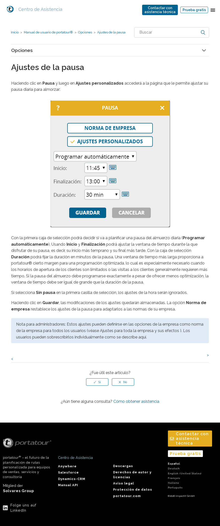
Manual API (68, 485)
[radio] (97, 382)
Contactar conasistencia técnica (160, 10)
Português (175, 487)
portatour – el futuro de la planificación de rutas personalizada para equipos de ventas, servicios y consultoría (27, 458)
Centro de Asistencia (39, 9)
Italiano (173, 482)
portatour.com (127, 496)
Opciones (85, 32)
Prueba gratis (194, 10)
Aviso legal (123, 483)
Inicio (15, 32)
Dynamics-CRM (71, 479)
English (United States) (184, 473)
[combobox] (171, 32)
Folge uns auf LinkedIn (23, 508)
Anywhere (67, 466)
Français (174, 478)
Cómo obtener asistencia (136, 401)
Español (174, 463)
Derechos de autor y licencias (132, 474)
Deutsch (174, 468)
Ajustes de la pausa (111, 32)
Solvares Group (18, 491)
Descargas (123, 466)
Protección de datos (132, 489)
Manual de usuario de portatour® (48, 32)
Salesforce (68, 472)
